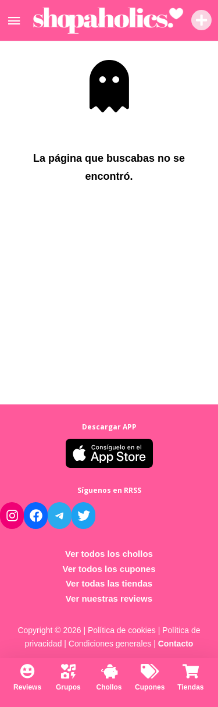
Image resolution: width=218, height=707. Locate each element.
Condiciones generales (110, 643)
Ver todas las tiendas (109, 583)
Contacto (176, 643)
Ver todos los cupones (108, 569)
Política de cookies (122, 630)
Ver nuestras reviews (109, 598)
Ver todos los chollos (109, 554)
